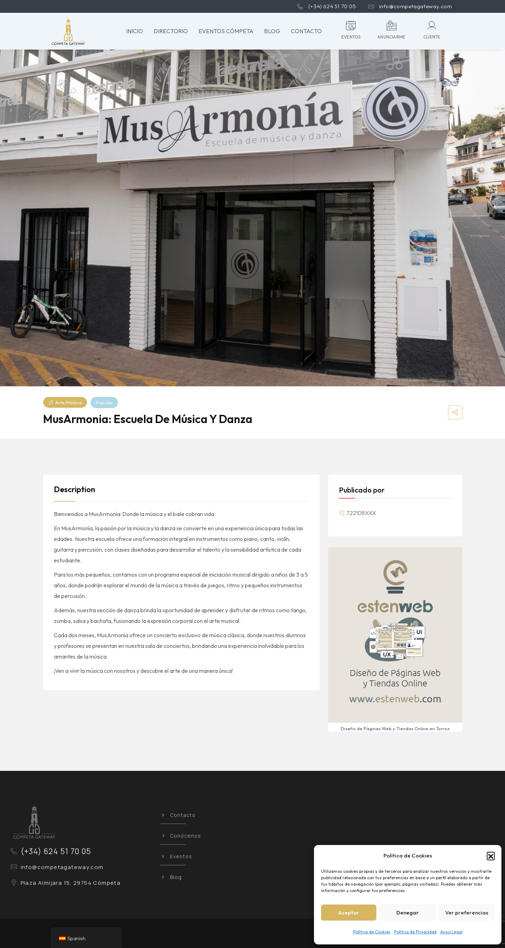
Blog (272, 31)
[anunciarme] (391, 25)
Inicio (134, 31)
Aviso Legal (451, 931)
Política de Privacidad (415, 931)
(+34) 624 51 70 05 (332, 6)
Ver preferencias (466, 912)
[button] (490, 855)
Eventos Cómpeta (226, 31)
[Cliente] (431, 25)
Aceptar (348, 912)
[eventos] (350, 25)
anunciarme (391, 37)
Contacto (306, 31)
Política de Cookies (372, 931)
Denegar (407, 912)
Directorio (171, 31)
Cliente (431, 37)
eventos (350, 37)
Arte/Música (65, 402)
